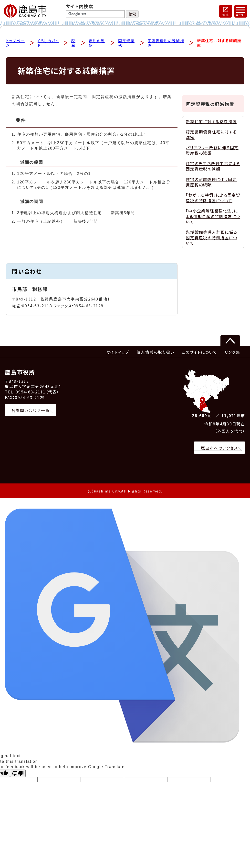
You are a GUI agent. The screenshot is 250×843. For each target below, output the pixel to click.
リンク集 (232, 352)
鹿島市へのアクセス (219, 448)
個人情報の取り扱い (155, 352)
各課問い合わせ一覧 (30, 411)
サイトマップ (117, 352)
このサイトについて (199, 352)
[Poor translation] (18, 773)
